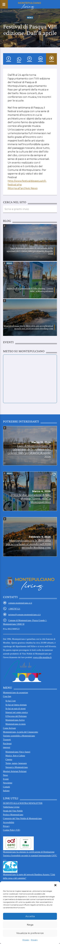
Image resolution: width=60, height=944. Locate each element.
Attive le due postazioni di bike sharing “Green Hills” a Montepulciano (30, 289)
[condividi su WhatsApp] (19, 59)
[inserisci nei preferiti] (51, 59)
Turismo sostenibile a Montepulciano (19, 736)
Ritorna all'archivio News (22, 188)
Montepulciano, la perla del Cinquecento (20, 732)
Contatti (6, 787)
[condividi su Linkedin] (40, 59)
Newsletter (7, 783)
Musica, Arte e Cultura (15, 756)
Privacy (26, 940)
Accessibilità (8, 822)
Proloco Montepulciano (13, 815)
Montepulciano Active (15, 720)
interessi (6, 747)
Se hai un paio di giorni (16, 708)
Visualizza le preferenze (30, 933)
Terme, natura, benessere (16, 763)
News (30, 17)
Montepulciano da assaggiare (15, 692)
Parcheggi (7, 743)
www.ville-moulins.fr (27, 669)
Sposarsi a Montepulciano (17, 767)
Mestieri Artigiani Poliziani (15, 771)
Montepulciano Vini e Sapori (18, 752)
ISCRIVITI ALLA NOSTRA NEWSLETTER (23, 803)
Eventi (6, 779)
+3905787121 (14, 609)
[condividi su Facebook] (8, 59)
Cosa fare (7, 696)
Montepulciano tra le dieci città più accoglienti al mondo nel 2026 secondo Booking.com (28, 327)
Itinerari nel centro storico (17, 712)
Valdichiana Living (11, 807)
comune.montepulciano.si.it (20, 603)
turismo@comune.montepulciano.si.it (24, 614)
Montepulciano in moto (16, 724)
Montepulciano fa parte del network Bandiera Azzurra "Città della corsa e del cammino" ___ (29, 872)
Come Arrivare (9, 728)
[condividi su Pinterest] (29, 59)
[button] (55, 885)
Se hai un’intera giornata (16, 705)
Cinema (9, 759)
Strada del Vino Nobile (13, 811)
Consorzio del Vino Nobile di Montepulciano (22, 818)
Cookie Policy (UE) (11, 830)
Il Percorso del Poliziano (16, 716)
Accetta (30, 916)
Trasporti (7, 739)
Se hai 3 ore (11, 701)
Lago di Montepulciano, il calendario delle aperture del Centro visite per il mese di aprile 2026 (30, 251)
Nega (30, 924)
